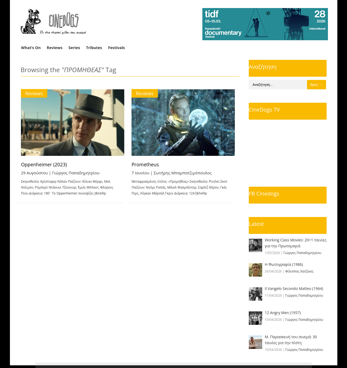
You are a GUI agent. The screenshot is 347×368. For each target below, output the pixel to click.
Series (74, 47)
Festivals (116, 47)
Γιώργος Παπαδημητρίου (76, 172)
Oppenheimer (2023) (44, 164)
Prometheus (150, 164)
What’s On (31, 47)
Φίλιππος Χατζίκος (299, 271)
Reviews (55, 47)
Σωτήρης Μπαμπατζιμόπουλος (187, 172)
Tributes (94, 47)
